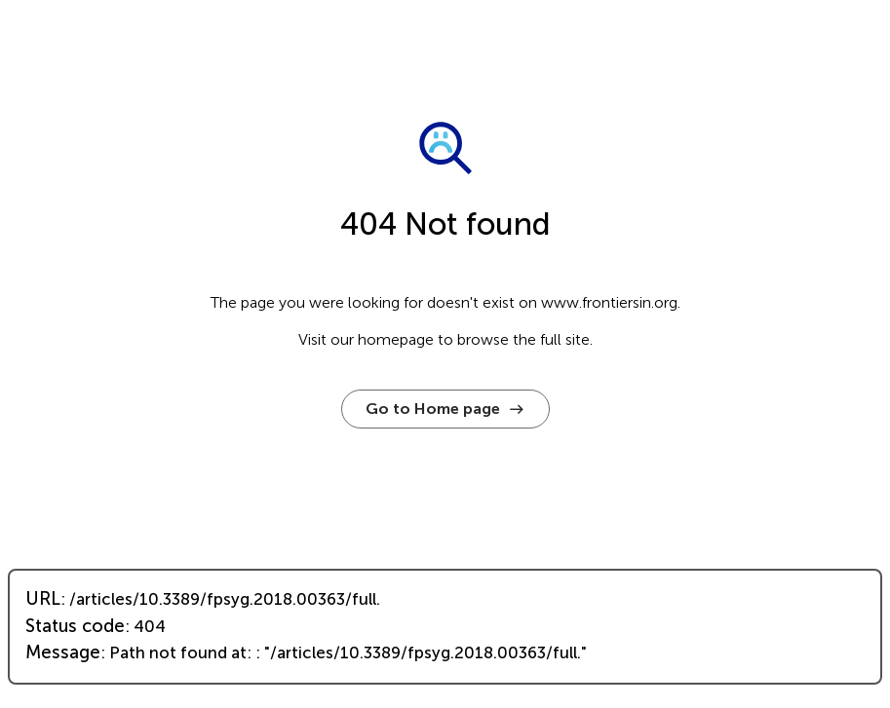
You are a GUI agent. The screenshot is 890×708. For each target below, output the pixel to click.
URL (42, 599)
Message (62, 652)
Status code (75, 626)
